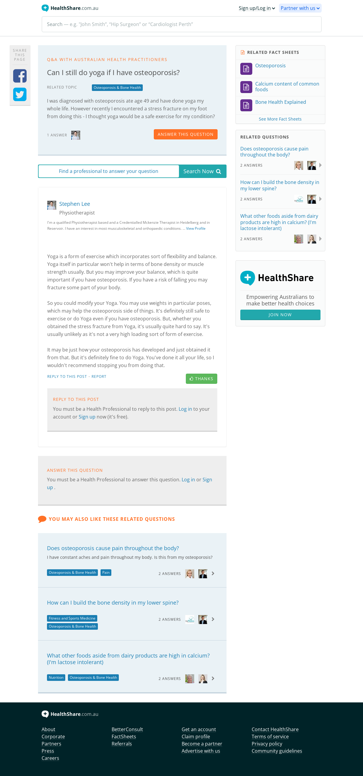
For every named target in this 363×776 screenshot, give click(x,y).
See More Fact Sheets (280, 119)
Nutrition (56, 677)
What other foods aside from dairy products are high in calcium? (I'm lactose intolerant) (128, 659)
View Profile (196, 228)
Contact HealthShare (275, 729)
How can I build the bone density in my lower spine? (113, 602)
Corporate (53, 736)
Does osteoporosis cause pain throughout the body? (113, 548)
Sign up (88, 416)
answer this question (186, 134)
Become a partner (202, 743)
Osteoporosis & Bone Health (117, 87)
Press (48, 751)
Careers (50, 758)
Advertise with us (201, 751)
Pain (106, 572)
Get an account (199, 729)
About (48, 729)
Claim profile (196, 736)
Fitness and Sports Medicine (72, 618)
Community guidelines (277, 751)
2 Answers (170, 573)
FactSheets (124, 736)
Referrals (122, 743)
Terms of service (270, 736)
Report (99, 376)
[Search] (182, 24)
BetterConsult (127, 729)
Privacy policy (267, 743)
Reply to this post (67, 376)
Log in (186, 409)
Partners (51, 743)
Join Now (280, 314)
